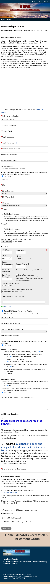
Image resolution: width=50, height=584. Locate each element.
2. (24, 455)
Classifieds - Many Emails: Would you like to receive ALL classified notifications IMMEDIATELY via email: (24, 383)
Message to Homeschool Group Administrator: (17, 397)
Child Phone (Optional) (6, 276)
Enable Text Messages (26, 217)
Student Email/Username (7, 263)
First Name (6, 250)
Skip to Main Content (28, 566)
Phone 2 (4, 224)
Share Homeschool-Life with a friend (17, 577)
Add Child (6, 307)
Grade (19, 256)
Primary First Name (9, 125)
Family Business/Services (10, 336)
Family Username (8, 137)
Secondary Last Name (9, 155)
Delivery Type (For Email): (15, 360)
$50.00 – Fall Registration (13, 520)
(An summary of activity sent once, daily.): (25, 365)
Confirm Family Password (11, 149)
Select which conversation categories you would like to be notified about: (24, 371)
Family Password (8, 143)
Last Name (20, 250)
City (3, 185)
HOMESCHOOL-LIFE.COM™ (14, 581)
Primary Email (7, 131)
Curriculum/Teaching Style (10, 324)
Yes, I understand (10, 440)
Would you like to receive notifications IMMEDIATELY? (23, 355)
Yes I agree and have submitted (15, 466)
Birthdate (6, 256)
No (11, 286)
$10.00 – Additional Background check (17, 524)
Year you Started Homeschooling (12, 330)
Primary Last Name (8, 119)
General (9, 374)
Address (5, 179)
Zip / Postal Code (8, 197)
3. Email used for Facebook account (14, 471)
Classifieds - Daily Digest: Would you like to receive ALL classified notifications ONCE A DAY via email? (24, 390)
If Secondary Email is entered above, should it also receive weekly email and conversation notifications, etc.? (24, 173)
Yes (6, 286)
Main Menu (7, 20)
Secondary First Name (9, 160)
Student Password (22, 264)
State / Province (7, 191)
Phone (4, 209)
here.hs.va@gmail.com (9, 494)
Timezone (5, 203)
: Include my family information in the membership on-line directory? (24, 342)
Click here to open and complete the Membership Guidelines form (23, 449)
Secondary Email (7, 166)
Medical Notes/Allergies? (11, 284)
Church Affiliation (7, 318)
